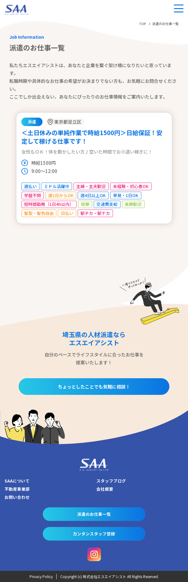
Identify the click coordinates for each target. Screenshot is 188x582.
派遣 (32, 122)
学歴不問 (32, 195)
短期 (85, 204)
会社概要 (104, 489)
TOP (142, 23)
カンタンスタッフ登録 (94, 534)
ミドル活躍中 (56, 186)
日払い (67, 213)
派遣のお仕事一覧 (94, 514)
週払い (30, 186)
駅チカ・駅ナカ (95, 213)
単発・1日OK (125, 195)
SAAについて (17, 481)
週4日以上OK (93, 195)
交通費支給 (107, 204)
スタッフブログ (111, 481)
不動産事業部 (17, 489)
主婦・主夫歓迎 (91, 186)
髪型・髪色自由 (39, 213)
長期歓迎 (133, 204)
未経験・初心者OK (131, 186)
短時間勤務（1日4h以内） (49, 204)
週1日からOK (61, 195)
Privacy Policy (41, 576)
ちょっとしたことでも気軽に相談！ (94, 386)
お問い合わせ (17, 497)
